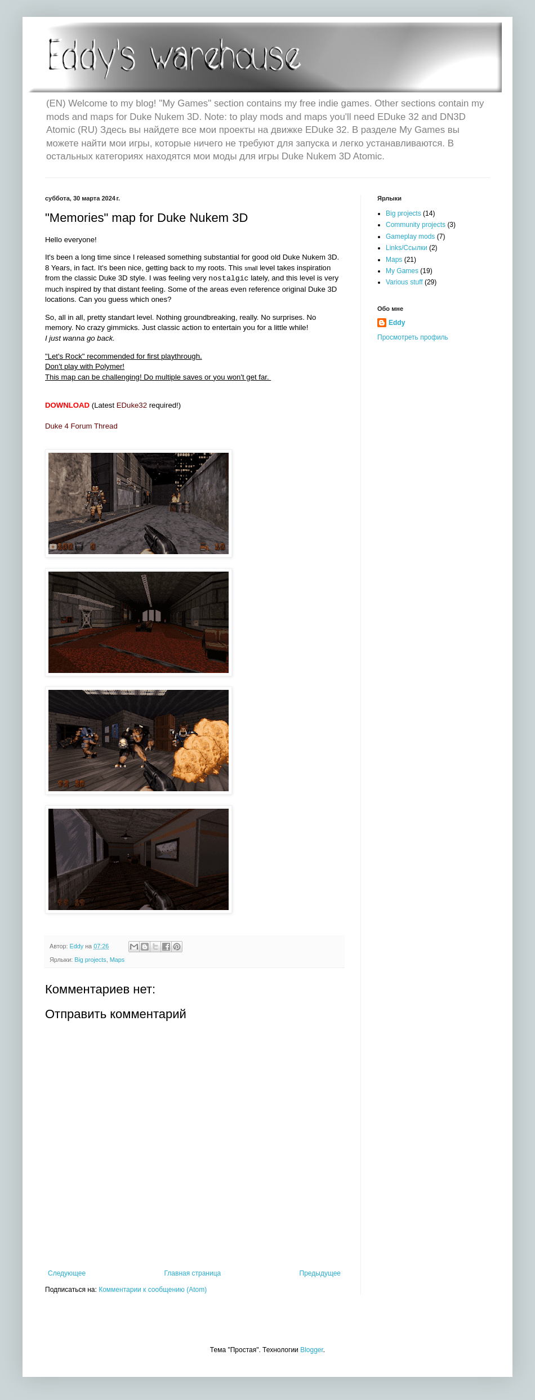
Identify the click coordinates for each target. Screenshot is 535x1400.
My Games (402, 271)
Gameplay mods (410, 236)
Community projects (415, 225)
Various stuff (404, 282)
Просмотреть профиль (412, 337)
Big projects (90, 959)
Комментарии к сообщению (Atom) (153, 1290)
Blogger (311, 1350)
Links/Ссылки (406, 248)
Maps (117, 959)
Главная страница (192, 1273)
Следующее (67, 1273)
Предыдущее (320, 1273)
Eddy (397, 323)
